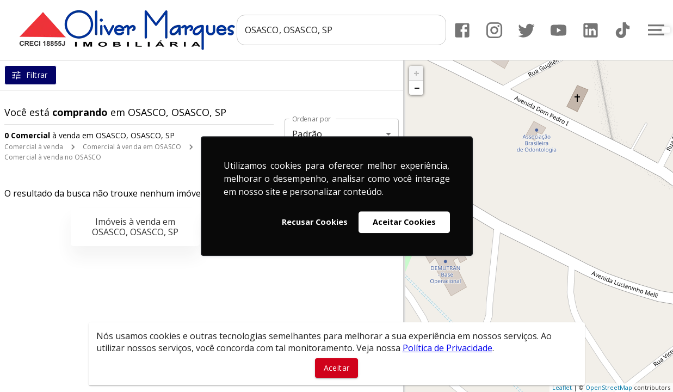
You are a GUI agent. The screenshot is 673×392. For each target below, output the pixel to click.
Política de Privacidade (447, 348)
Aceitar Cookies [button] (404, 222)
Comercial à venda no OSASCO (52, 157)
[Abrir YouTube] (557, 30)
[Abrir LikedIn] (590, 30)
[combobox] (341, 30)
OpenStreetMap (608, 387)
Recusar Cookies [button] (315, 222)
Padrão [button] (307, 134)
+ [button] (416, 72)
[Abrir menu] (655, 30)
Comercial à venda (33, 146)
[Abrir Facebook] (461, 30)
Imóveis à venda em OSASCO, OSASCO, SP (135, 227)
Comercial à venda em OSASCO (132, 146)
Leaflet (562, 387)
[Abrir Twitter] (525, 30)
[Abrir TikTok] (622, 30)
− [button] (416, 87)
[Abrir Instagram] (493, 30)
